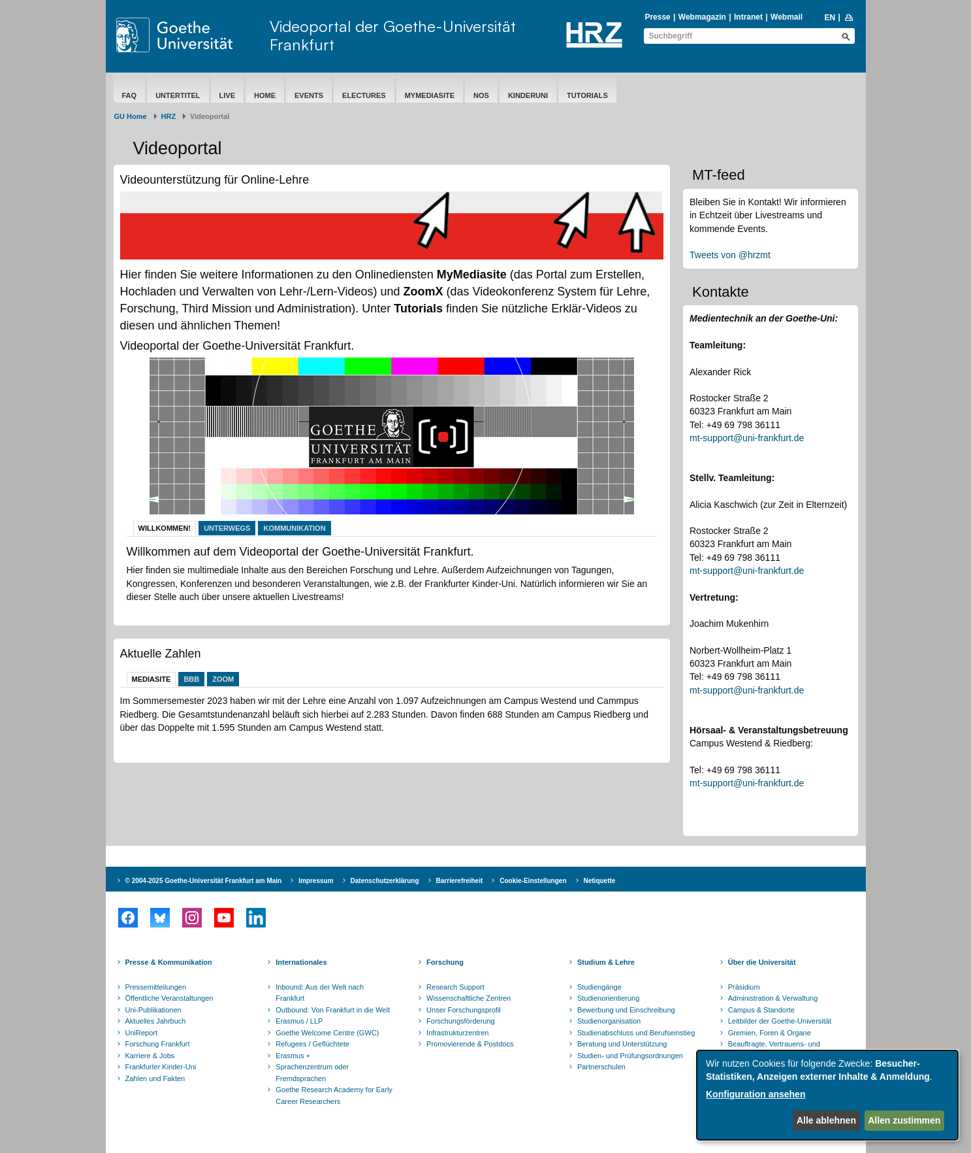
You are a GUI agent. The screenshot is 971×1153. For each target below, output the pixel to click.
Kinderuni (528, 95)
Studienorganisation (609, 1021)
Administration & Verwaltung (773, 998)
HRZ (168, 116)
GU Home (130, 116)
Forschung (445, 962)
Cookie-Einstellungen (533, 880)
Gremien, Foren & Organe (769, 1033)
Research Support (455, 987)
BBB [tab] (191, 679)
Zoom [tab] (223, 679)
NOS (481, 95)
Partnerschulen (601, 1067)
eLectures (364, 95)
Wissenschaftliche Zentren (468, 998)
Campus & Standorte (761, 1010)
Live (227, 95)
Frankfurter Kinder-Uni (161, 1067)
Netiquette (600, 880)
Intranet (748, 17)
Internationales (301, 962)
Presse (657, 17)
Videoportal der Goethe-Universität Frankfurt (393, 35)
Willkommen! (164, 528)
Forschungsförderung (460, 1021)
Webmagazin (702, 17)
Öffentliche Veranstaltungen (169, 998)
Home (265, 95)
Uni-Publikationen (153, 1010)
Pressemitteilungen (156, 987)
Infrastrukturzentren (457, 1033)
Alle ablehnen (826, 1120)
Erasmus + (293, 1056)
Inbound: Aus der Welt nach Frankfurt (320, 993)
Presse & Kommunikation (168, 962)
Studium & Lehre (606, 962)
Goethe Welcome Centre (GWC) (327, 1033)
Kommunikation (294, 528)
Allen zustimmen (904, 1120)
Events (308, 95)
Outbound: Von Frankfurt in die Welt (333, 1010)
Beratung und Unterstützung (622, 1044)
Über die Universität (762, 962)
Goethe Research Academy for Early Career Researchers (334, 1095)
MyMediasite (429, 95)
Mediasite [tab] (151, 679)
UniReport (141, 1033)
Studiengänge (599, 987)
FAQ (129, 95)
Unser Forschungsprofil (463, 1010)
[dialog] (827, 1095)
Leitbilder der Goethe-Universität (779, 1021)
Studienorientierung (608, 998)
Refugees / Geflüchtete (312, 1044)
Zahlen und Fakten (155, 1078)
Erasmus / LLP (299, 1021)
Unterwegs (227, 528)
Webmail (787, 17)
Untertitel (177, 95)
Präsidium (744, 987)
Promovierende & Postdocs (469, 1044)
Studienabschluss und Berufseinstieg (636, 1033)
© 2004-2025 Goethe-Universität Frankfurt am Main (203, 880)
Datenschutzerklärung (385, 880)
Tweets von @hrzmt (730, 255)
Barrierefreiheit (459, 880)
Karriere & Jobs (150, 1056)
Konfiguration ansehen (755, 1094)
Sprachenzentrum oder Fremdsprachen (312, 1072)
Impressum (315, 880)
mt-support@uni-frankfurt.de (747, 438)
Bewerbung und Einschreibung (626, 1010)
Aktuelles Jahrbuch (155, 1021)
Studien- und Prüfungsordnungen (630, 1056)
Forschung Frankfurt (157, 1044)
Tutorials (587, 95)
